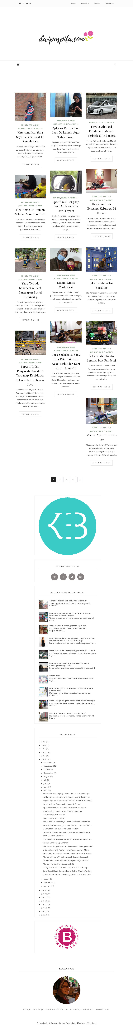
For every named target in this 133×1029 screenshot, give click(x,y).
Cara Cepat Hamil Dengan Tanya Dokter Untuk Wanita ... (67, 871)
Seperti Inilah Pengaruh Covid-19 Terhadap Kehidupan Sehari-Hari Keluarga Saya (30, 376)
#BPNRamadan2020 (30, 125)
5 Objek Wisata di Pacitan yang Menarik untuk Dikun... (66, 850)
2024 (43, 745)
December (48, 762)
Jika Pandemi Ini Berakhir (101, 285)
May (46, 787)
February (48, 882)
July (45, 780)
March (47, 879)
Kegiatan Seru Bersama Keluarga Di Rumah (101, 209)
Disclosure (110, 3)
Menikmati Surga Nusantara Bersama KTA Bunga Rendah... (68, 846)
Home (73, 3)
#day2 (39, 363)
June (46, 783)
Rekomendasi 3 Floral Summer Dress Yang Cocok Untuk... (68, 853)
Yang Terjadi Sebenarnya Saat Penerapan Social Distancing (30, 290)
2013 (43, 911)
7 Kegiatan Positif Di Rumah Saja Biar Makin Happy (65, 867)
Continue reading (30, 164)
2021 (43, 756)
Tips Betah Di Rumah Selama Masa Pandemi (30, 212)
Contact (97, 3)
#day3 (111, 352)
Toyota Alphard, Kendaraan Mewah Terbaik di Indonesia (101, 131)
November (48, 766)
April (46, 790)
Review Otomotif (105, 123)
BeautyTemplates (89, 1023)
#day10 (75, 124)
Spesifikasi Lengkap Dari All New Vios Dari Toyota (66, 206)
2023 (43, 748)
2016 (43, 901)
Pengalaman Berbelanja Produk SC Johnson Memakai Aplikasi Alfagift (70, 614)
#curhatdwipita (26, 128)
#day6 (75, 279)
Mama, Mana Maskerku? (66, 285)
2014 (43, 908)
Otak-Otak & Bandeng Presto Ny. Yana (67, 625)
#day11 (39, 128)
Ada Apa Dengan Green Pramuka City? (67, 713)
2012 (43, 915)
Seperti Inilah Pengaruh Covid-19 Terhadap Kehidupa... (67, 832)
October (47, 769)
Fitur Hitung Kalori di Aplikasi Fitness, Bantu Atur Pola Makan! (71, 689)
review (92, 123)
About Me (85, 3)
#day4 (75, 351)
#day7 (111, 279)
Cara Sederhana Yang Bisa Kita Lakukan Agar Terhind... (67, 825)
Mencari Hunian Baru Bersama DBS (58, 864)
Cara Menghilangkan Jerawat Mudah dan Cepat (72, 700)
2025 (43, 741)
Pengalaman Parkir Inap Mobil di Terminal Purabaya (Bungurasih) (69, 664)
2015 (43, 904)
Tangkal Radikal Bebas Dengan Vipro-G (68, 600)
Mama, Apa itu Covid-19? (101, 437)
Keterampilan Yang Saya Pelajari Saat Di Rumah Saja (30, 137)
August (47, 776)
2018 (43, 894)
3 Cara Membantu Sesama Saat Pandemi (101, 358)
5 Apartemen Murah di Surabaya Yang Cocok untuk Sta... (67, 874)
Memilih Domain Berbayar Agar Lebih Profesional (72, 650)
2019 (43, 890)
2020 (43, 759)
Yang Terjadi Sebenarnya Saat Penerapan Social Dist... (67, 821)
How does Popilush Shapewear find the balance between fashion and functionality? (71, 639)
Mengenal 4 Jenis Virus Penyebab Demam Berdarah (65, 857)
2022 (43, 752)
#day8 (39, 206)
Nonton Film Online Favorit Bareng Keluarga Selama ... (66, 860)
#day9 (111, 200)
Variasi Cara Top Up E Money (55, 843)
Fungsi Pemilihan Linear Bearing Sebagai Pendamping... (67, 839)
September (49, 773)
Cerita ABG (54, 675)
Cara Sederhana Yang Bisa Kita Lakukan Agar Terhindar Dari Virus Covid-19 (65, 362)
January (47, 886)
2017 (43, 897)
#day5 (39, 279)
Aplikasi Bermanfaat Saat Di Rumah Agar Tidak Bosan (66, 133)
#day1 (111, 431)
